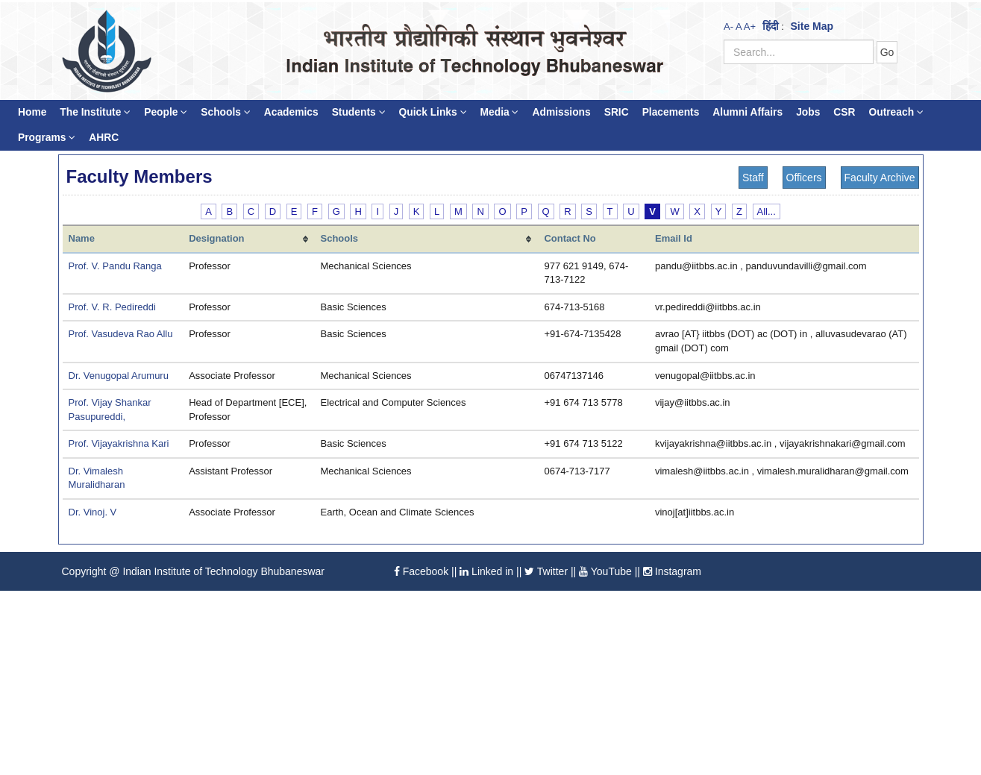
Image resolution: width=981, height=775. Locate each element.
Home (32, 112)
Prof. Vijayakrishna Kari (119, 443)
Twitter (546, 571)
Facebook (421, 571)
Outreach (895, 112)
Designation (216, 238)
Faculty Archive (879, 177)
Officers (804, 177)
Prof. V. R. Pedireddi (112, 307)
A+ (750, 26)
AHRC (104, 137)
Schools (226, 112)
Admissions (561, 112)
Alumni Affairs (747, 112)
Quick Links (433, 112)
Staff (753, 177)
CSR (844, 112)
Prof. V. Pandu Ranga (115, 266)
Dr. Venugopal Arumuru (119, 375)
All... (766, 211)
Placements (671, 112)
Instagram (672, 571)
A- (728, 26)
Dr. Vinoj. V (93, 512)
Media (499, 112)
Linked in (486, 571)
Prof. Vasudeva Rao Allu (121, 333)
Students (359, 112)
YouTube (605, 571)
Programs (46, 137)
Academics (291, 112)
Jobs (808, 112)
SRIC (616, 112)
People (165, 112)
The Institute (95, 112)
